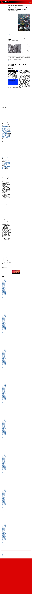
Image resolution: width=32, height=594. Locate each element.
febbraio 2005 (4, 560)
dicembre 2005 (4, 550)
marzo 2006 (3, 547)
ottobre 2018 (4, 400)
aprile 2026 (3, 313)
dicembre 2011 (4, 480)
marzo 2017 (3, 419)
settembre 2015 (4, 436)
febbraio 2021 (4, 373)
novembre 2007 (4, 528)
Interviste (3, 10)
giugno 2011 (3, 486)
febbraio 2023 (4, 350)
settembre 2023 (4, 343)
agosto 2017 (3, 414)
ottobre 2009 (4, 505)
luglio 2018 (3, 403)
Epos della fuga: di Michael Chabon (4, 59)
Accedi (3, 588)
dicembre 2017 (4, 410)
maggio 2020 (4, 382)
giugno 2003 (3, 579)
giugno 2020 (3, 381)
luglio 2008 (3, 520)
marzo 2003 (3, 582)
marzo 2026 (3, 314)
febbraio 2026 (4, 315)
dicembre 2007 (4, 527)
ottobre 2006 (4, 540)
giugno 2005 (3, 556)
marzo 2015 (3, 442)
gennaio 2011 (4, 491)
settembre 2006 (4, 541)
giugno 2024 (3, 334)
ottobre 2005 (4, 552)
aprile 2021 (3, 371)
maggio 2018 (4, 405)
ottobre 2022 (4, 354)
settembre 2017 (4, 413)
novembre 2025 (4, 318)
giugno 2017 (3, 416)
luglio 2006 (3, 543)
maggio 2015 (4, 440)
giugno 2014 (3, 451)
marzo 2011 (3, 489)
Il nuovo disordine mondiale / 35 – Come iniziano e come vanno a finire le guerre (4, 35)
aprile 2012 (3, 476)
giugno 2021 (3, 369)
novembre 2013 (4, 458)
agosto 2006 (3, 542)
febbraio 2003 (4, 583)
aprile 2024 (3, 336)
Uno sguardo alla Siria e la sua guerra (4, 101)
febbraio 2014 (4, 455)
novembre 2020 (4, 376)
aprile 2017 (3, 418)
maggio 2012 (4, 475)
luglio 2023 (3, 345)
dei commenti (4, 590)
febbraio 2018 (4, 408)
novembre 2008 (4, 516)
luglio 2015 (3, 438)
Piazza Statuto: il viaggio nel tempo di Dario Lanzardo (4, 73)
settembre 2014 (4, 448)
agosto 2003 (3, 577)
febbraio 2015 (4, 443)
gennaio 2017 (4, 421)
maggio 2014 (4, 452)
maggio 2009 (4, 510)
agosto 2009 (3, 507)
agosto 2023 (3, 344)
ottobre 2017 (4, 412)
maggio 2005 (4, 557)
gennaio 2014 (4, 456)
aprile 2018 (3, 406)
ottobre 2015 (4, 435)
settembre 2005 (4, 553)
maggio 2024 (4, 335)
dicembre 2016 (4, 422)
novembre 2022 (4, 353)
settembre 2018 (4, 401)
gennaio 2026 (4, 316)
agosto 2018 (3, 402)
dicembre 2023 (4, 340)
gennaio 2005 (4, 561)
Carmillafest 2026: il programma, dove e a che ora (4, 89)
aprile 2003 (3, 581)
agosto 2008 (3, 519)
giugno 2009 (3, 509)
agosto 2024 (3, 332)
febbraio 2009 (4, 513)
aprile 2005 (3, 558)
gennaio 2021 (4, 374)
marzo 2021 (3, 372)
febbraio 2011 (4, 490)
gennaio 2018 (4, 409)
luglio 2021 (3, 368)
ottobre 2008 (4, 517)
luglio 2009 (3, 508)
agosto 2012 (3, 472)
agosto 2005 (3, 554)
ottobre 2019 (4, 389)
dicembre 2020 (4, 375)
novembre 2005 (4, 551)
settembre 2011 (4, 483)
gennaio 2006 (4, 549)
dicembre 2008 (4, 515)
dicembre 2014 (4, 445)
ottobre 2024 (4, 330)
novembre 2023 (4, 341)
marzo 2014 (3, 454)
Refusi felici (3, 81)
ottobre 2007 (4, 529)
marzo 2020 (3, 384)
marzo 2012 (3, 477)
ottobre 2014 (4, 447)
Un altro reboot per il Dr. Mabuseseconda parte (4, 69)
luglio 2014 (3, 450)
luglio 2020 (3, 380)
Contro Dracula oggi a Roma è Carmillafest (4, 24)
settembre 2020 (4, 378)
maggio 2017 (4, 417)
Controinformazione (4, 9)
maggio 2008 (4, 522)
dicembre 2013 (4, 457)
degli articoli (4, 589)
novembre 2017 (4, 411)
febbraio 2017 (4, 420)
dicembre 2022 (4, 352)
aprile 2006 (3, 546)
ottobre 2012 (4, 470)
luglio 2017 (3, 415)
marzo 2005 (3, 559)
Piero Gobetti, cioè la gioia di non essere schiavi (4, 48)
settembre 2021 (4, 366)
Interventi (3, 7)
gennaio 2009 (4, 514)
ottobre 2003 (4, 575)
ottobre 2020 (4, 377)
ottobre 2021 (4, 365)
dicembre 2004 (4, 562)
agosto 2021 (3, 367)
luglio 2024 (3, 333)
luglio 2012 (3, 473)
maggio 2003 (4, 580)
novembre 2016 (4, 423)
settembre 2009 (4, 506)
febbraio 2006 (4, 548)
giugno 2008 (3, 521)
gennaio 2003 (4, 584)
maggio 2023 (4, 347)
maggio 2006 (4, 545)
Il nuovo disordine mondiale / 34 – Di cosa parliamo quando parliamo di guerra (4, 65)
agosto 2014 (3, 449)
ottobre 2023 (4, 342)
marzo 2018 (3, 407)
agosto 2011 (3, 484)
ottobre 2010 (4, 494)
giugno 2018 (3, 404)
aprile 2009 (3, 511)
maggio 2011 (4, 487)
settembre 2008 (4, 518)
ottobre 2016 (4, 424)
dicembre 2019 (4, 387)
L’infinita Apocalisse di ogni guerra (4, 44)
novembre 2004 (4, 563)
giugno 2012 (3, 474)
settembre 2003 (4, 576)
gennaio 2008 (4, 526)
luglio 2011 (3, 485)
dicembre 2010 (4, 492)
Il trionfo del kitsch (4, 103)
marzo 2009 (3, 512)
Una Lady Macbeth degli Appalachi (4, 93)
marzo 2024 (3, 337)
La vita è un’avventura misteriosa (4, 125)
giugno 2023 (3, 346)
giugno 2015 (3, 439)
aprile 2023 (3, 348)
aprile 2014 (3, 453)
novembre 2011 (4, 481)
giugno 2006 (3, 544)
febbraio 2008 (4, 525)
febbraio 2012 (4, 478)
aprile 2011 (3, 488)
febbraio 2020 (4, 385)
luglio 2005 (3, 555)
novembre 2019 (4, 388)
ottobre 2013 (4, 459)
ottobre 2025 (4, 319)
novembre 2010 (4, 493)
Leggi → (10, 35)
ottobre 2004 (4, 564)
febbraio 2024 (4, 338)
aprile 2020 (3, 383)
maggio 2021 (4, 370)
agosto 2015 (3, 437)
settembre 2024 (4, 331)
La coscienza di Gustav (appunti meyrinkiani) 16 (4, 106)
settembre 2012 (4, 471)
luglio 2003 (3, 578)
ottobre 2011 (4, 482)
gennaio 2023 (4, 351)
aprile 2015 (3, 441)
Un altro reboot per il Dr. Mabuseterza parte (4, 40)
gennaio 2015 (4, 444)
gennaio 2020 (4, 386)
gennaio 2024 (4, 339)
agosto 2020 (3, 379)
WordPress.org (4, 591)
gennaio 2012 (4, 479)
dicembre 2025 (4, 317)
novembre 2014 (4, 446)
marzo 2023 (3, 349)
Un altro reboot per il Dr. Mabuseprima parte (4, 97)
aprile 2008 (3, 523)
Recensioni (18, 10)
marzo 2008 (3, 524)
